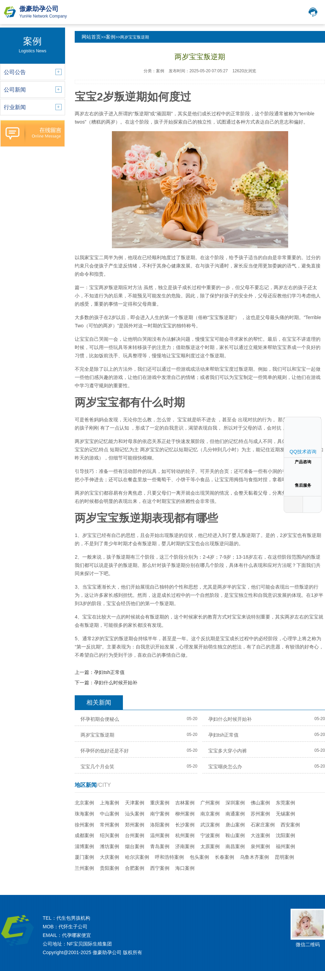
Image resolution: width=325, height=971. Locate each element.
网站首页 (91, 37)
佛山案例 (260, 802)
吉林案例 (185, 802)
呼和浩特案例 (169, 857)
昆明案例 (284, 857)
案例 (110, 37)
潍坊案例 (109, 846)
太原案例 (210, 846)
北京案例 (84, 802)
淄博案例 (84, 846)
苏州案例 (260, 813)
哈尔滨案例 (137, 857)
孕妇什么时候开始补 (115, 682)
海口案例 (185, 868)
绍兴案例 (109, 835)
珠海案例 (84, 813)
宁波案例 (210, 835)
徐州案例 (84, 824)
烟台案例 (134, 846)
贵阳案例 (109, 868)
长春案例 (224, 857)
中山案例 (109, 813)
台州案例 (134, 835)
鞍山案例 (235, 835)
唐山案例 (235, 824)
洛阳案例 (159, 824)
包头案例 (199, 857)
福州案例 (285, 846)
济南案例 (185, 846)
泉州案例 (260, 846)
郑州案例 (134, 824)
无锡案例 (285, 813)
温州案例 (159, 835)
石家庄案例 (263, 824)
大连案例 (260, 835)
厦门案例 (84, 857)
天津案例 (134, 802)
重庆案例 (159, 802)
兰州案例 (84, 868)
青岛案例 (159, 846)
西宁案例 (159, 868)
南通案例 (235, 813)
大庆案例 (109, 857)
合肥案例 (134, 868)
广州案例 (210, 802)
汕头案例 (134, 813)
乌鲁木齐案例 (254, 857)
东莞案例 (285, 802)
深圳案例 (235, 802)
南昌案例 (235, 846)
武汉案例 (210, 824)
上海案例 (109, 802)
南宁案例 (159, 813)
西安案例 (290, 824)
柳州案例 (185, 813)
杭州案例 (185, 835)
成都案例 (84, 835)
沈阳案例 (285, 835)
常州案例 (109, 824)
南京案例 (210, 813)
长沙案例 (185, 824)
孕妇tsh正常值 (109, 672)
